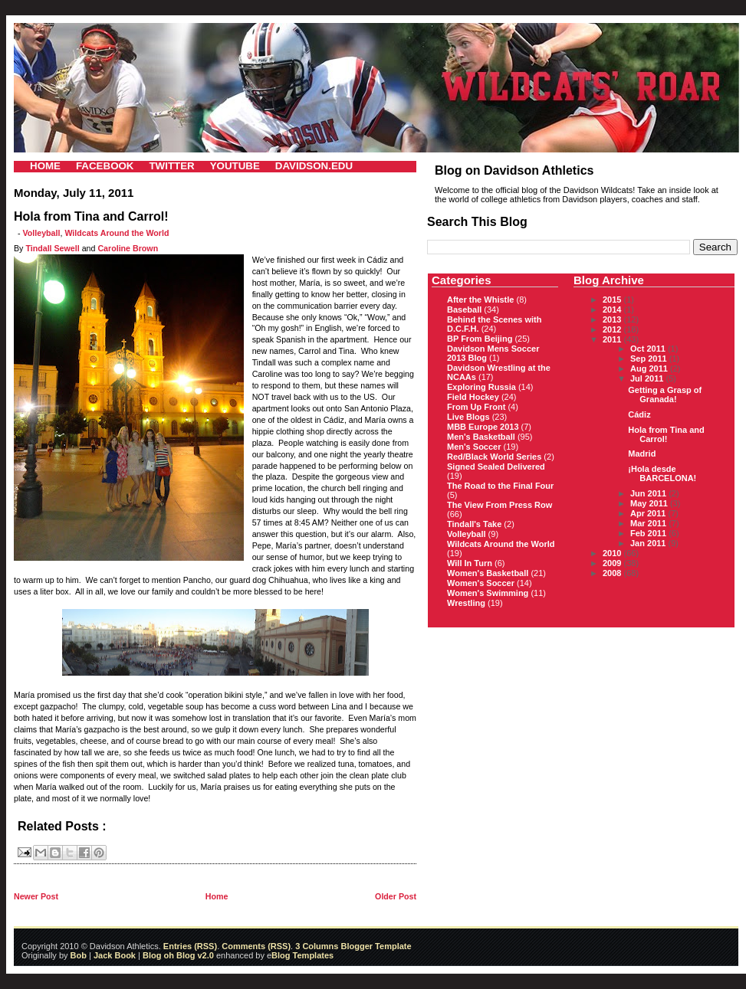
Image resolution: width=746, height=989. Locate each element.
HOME (45, 166)
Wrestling (466, 602)
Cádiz (639, 414)
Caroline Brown (127, 248)
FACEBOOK (105, 166)
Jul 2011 (647, 378)
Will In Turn (469, 563)
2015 (613, 299)
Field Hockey (473, 396)
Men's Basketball (481, 436)
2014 (613, 309)
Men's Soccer (474, 446)
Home (216, 896)
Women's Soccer (480, 583)
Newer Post (36, 896)
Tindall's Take (474, 524)
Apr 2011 (649, 513)
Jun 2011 (649, 493)
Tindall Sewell (52, 248)
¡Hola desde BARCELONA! (662, 473)
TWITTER (171, 166)
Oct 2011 (649, 348)
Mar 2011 (649, 523)
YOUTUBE (235, 166)
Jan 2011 (649, 543)
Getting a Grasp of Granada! (665, 394)
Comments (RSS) (256, 946)
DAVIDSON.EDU (314, 166)
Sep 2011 (649, 358)
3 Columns (316, 946)
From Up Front (476, 406)
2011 (613, 339)
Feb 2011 (649, 533)
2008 (613, 573)
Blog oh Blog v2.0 (178, 955)
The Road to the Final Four (500, 485)
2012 (613, 329)
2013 (613, 319)
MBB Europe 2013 (483, 426)
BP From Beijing (479, 338)
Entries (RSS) (190, 946)
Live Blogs (468, 416)
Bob (79, 955)
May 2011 (650, 503)
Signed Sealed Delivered (496, 466)
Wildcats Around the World (116, 232)
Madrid (642, 453)
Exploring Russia (481, 386)
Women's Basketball (487, 573)
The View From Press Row (499, 504)
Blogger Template (374, 946)
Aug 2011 (650, 368)
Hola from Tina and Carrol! (666, 434)
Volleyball (42, 232)
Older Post (395, 896)
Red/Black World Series (494, 456)
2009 (613, 563)
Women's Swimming (487, 593)
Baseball (464, 309)
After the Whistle (480, 299)
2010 (613, 553)
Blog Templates (302, 955)
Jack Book (115, 955)
